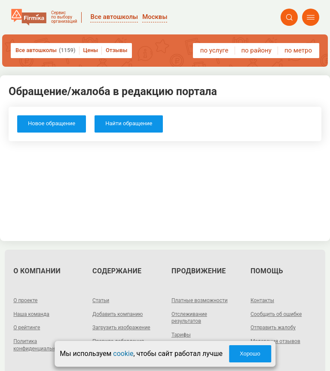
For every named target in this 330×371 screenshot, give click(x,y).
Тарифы (181, 335)
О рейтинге (26, 328)
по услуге (214, 50)
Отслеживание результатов (189, 318)
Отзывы (116, 50)
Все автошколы (45, 50)
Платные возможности (199, 300)
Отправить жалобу (273, 328)
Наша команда (31, 314)
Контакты (262, 300)
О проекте (25, 300)
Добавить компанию (117, 314)
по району (256, 50)
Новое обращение (51, 123)
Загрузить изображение (121, 328)
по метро (298, 50)
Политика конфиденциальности (39, 345)
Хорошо (250, 353)
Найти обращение (128, 123)
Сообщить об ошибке (276, 314)
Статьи (100, 300)
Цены (90, 50)
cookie (123, 353)
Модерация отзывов (275, 341)
